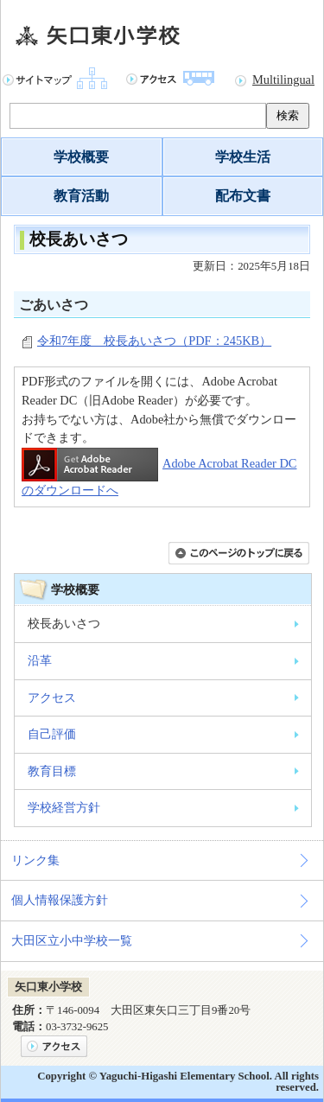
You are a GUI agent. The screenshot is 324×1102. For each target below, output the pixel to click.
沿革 (40, 660)
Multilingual (283, 79)
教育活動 (81, 195)
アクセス (52, 697)
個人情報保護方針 (59, 900)
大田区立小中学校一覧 (71, 940)
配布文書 (242, 195)
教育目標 (52, 771)
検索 (287, 115)
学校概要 (81, 157)
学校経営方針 (64, 807)
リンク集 (35, 860)
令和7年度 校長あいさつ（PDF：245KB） (154, 340)
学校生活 (242, 157)
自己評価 (52, 734)
